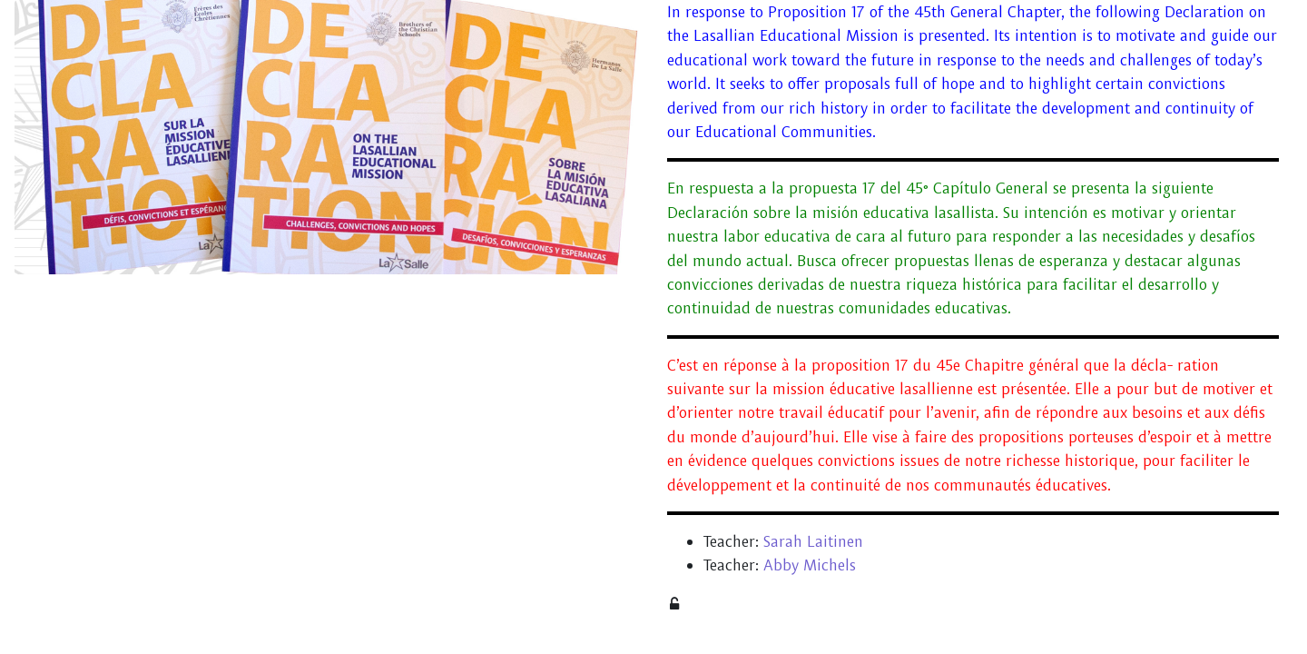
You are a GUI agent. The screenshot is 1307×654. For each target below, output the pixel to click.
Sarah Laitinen (813, 540)
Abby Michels (809, 564)
